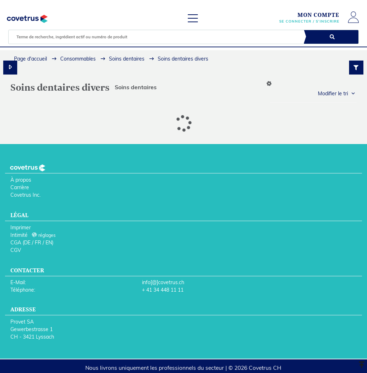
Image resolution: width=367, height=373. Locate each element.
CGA (15, 242)
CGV (15, 250)
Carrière (19, 187)
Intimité (19, 235)
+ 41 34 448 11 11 (163, 290)
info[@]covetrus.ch (163, 282)
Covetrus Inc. (25, 195)
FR (38, 242)
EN (49, 242)
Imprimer (20, 227)
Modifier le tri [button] (333, 93)
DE (27, 242)
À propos (20, 180)
